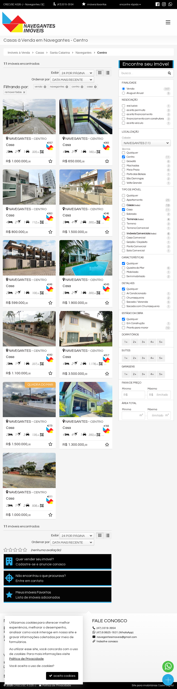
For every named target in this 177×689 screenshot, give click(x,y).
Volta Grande (149, 183)
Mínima (126, 409)
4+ (152, 341)
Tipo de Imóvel (131, 189)
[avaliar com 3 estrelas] (15, 550)
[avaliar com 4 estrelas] (20, 550)
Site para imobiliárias (144, 685)
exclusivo (149, 106)
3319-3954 (65, 4)
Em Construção (149, 324)
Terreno (149, 224)
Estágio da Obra (132, 313)
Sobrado (149, 214)
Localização (130, 132)
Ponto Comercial (149, 247)
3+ (143, 341)
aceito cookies (62, 675)
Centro (149, 157)
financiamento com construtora (149, 119)
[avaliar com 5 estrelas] (25, 550)
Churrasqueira (149, 298)
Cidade (126, 138)
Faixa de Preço (131, 382)
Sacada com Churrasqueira (149, 306)
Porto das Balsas (149, 174)
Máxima (152, 409)
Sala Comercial (149, 251)
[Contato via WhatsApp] (168, 666)
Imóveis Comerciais (149, 234)
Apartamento (149, 200)
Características (133, 257)
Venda (149, 89)
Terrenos (149, 219)
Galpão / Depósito (149, 242)
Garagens (128, 366)
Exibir (55, 72)
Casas (149, 205)
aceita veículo (149, 123)
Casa (149, 210)
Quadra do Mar (149, 268)
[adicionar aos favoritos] (51, 162)
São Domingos (149, 179)
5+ (160, 341)
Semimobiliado (149, 277)
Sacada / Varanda (149, 302)
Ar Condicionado (149, 294)
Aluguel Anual (149, 93)
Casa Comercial (149, 238)
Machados (149, 166)
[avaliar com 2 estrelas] (10, 550)
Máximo (152, 388)
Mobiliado (149, 272)
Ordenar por (41, 79)
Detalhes (128, 283)
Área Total (129, 403)
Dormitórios (130, 334)
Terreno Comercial (149, 228)
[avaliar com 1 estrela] (5, 550)
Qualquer (132, 152)
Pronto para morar (149, 328)
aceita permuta (149, 110)
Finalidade (129, 82)
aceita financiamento (149, 114)
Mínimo (126, 388)
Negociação (130, 100)
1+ (126, 341)
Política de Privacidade (56, 685)
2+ (134, 341)
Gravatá (149, 161)
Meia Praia (149, 170)
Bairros (126, 149)
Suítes (126, 350)
